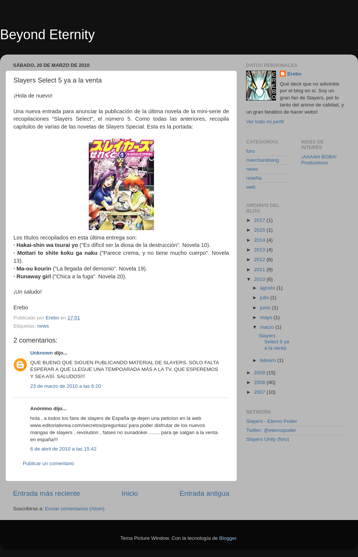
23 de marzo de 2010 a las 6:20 (65, 386)
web (250, 187)
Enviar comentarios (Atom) (75, 508)
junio (266, 307)
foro (250, 151)
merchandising (262, 160)
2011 (260, 269)
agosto (268, 288)
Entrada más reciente (46, 493)
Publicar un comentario (48, 463)
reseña (253, 178)
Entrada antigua (204, 493)
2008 (260, 382)
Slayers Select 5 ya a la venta (274, 341)
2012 (260, 259)
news (43, 326)
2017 (260, 220)
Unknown (41, 353)
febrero (268, 360)
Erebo (294, 74)
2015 (260, 230)
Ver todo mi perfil (265, 121)
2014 (260, 240)
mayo (267, 317)
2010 (260, 279)
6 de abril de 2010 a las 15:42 (63, 449)
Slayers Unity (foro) (267, 439)
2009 (260, 372)
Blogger (227, 538)
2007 (260, 392)
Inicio (130, 493)
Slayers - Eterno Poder (271, 421)
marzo (267, 327)
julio (265, 297)
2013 (260, 250)
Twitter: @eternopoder (271, 430)
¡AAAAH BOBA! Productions (319, 159)
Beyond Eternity (47, 34)
